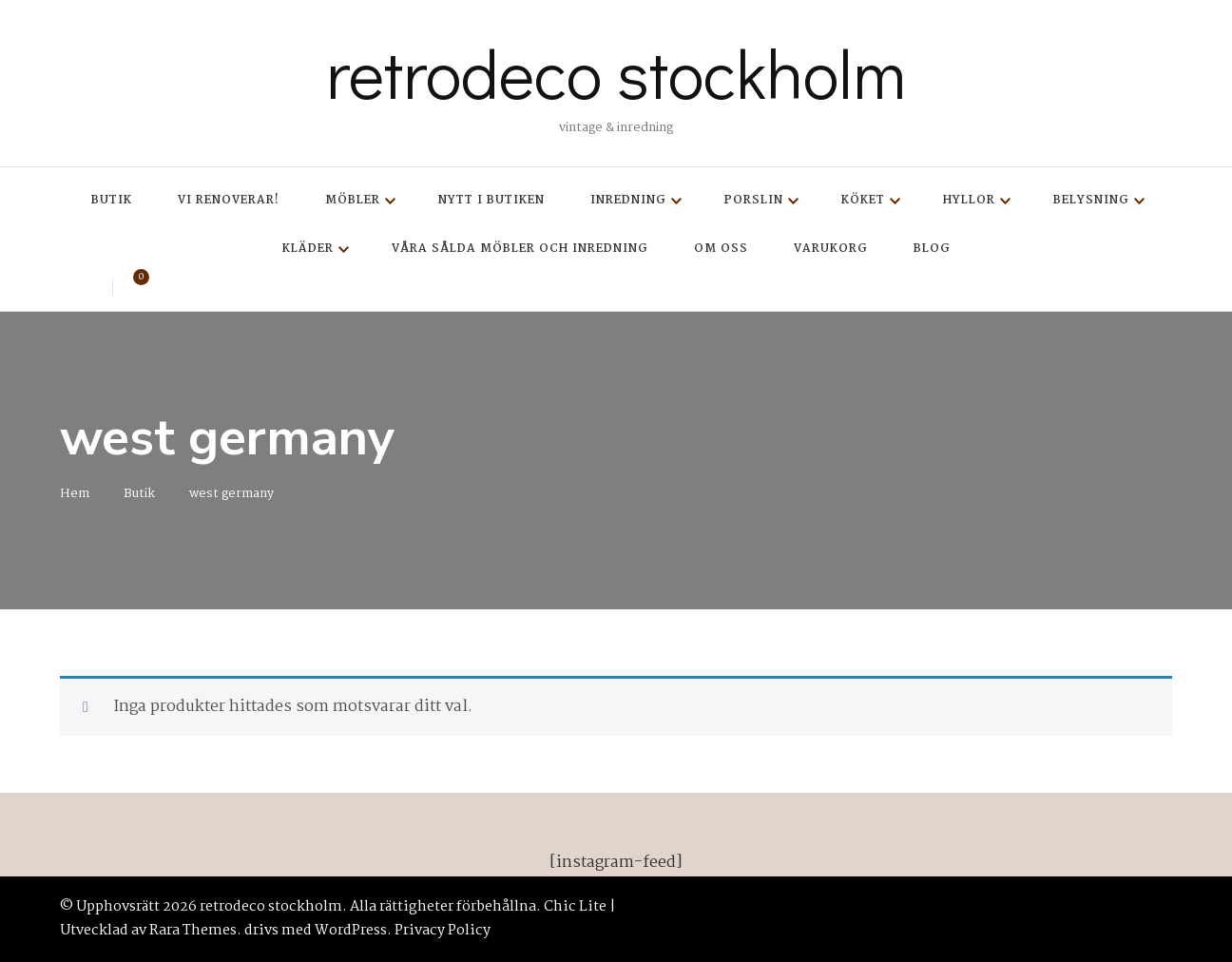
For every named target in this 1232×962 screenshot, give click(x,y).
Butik (111, 200)
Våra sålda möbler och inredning (520, 249)
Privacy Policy (443, 930)
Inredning (628, 200)
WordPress (351, 930)
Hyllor (969, 200)
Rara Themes (193, 930)
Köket (863, 200)
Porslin (753, 200)
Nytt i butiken (491, 200)
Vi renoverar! (228, 200)
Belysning (1091, 200)
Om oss (721, 249)
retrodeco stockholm (616, 72)
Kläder (308, 249)
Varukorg (831, 249)
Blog (932, 249)
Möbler (352, 200)
